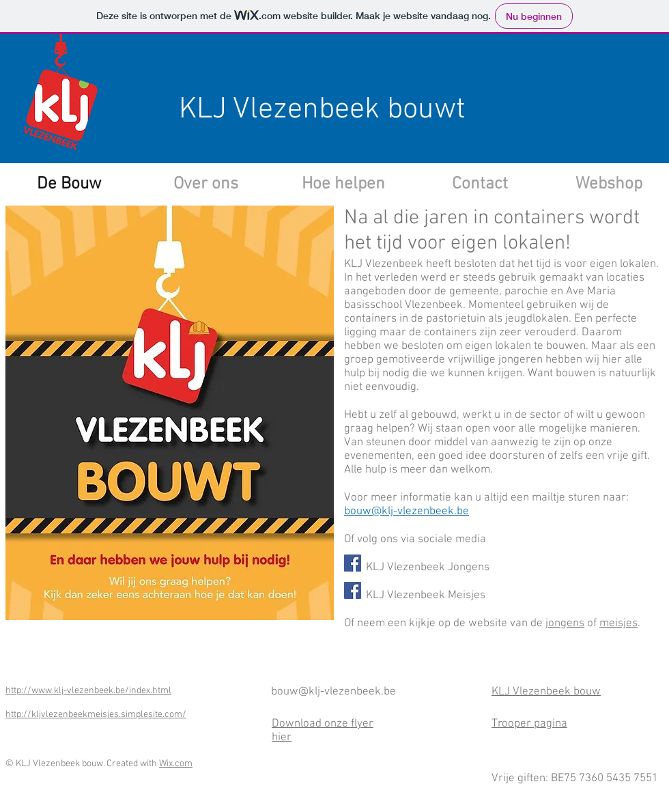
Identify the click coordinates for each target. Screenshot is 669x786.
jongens (564, 623)
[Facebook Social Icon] (352, 563)
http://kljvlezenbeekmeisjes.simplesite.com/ (95, 714)
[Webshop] (608, 184)
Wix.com (176, 764)
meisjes (618, 623)
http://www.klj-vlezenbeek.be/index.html (88, 691)
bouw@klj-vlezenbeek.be (406, 511)
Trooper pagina (529, 724)
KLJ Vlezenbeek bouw (546, 692)
